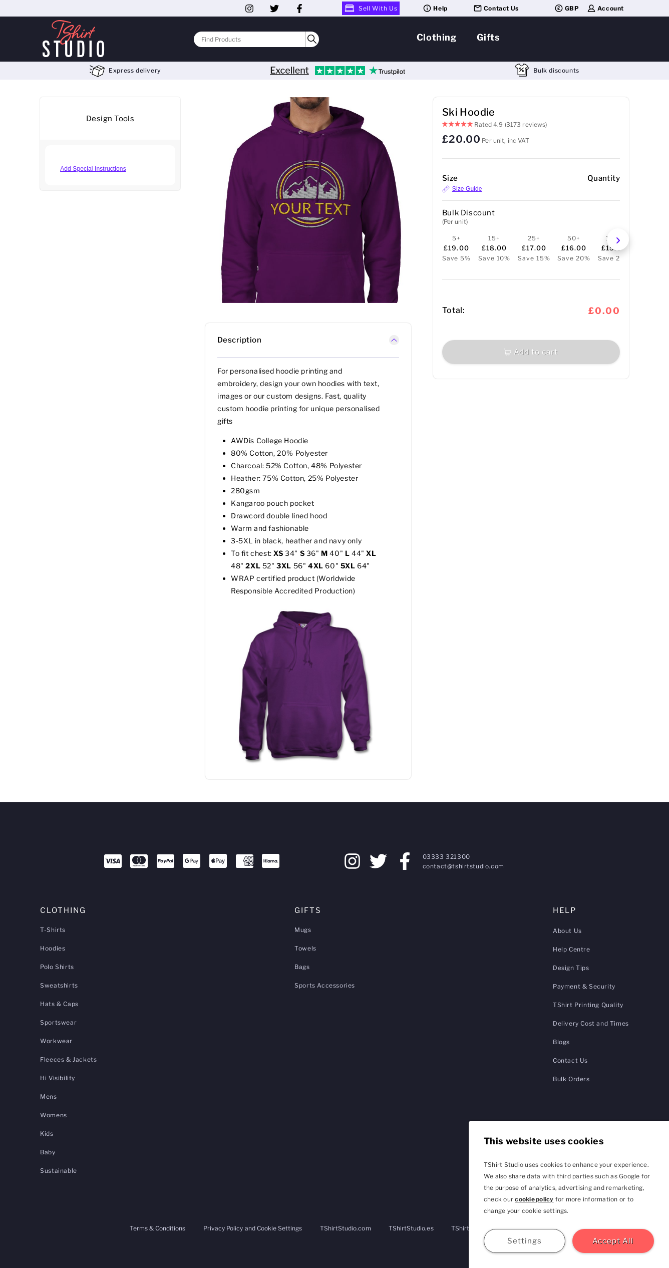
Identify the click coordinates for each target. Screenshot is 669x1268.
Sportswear (58, 1022)
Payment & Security (584, 986)
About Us (567, 930)
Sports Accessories (324, 985)
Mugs (302, 929)
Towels (305, 948)
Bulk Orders (571, 1079)
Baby (47, 1152)
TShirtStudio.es (411, 1228)
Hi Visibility (57, 1078)
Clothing (437, 37)
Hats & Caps (59, 1004)
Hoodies (52, 948)
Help (434, 8)
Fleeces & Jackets (68, 1059)
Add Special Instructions (93, 168)
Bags (301, 967)
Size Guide (462, 189)
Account (605, 8)
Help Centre (571, 949)
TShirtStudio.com (345, 1228)
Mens (48, 1096)
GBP (566, 8)
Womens (53, 1115)
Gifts (488, 37)
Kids (46, 1133)
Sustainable (58, 1170)
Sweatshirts (59, 985)
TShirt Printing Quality (588, 1005)
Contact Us (496, 8)
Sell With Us (371, 8)
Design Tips (571, 968)
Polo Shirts (57, 967)
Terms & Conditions (158, 1228)
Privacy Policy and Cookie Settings (252, 1228)
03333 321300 (446, 856)
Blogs (561, 1042)
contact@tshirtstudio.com (463, 866)
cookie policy (534, 1199)
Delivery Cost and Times (591, 1023)
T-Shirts (53, 929)
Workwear (56, 1041)
